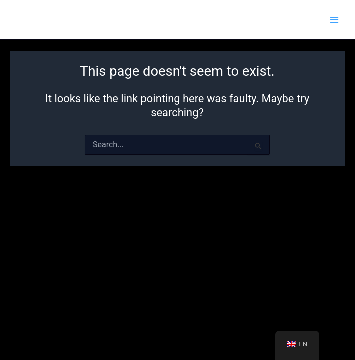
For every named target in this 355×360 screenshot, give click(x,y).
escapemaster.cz (55, 19)
